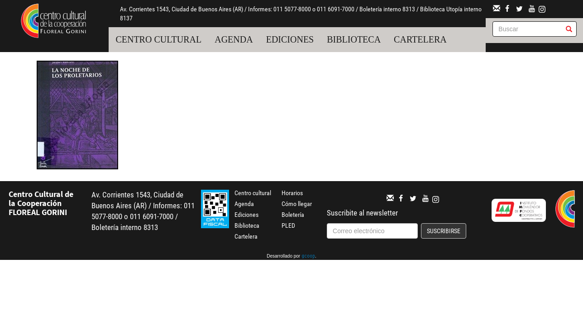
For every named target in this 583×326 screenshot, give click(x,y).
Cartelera (420, 39)
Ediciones (290, 39)
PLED (288, 225)
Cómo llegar (297, 204)
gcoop (308, 256)
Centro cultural (158, 39)
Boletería (293, 214)
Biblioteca (354, 39)
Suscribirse (443, 231)
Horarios (292, 193)
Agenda (234, 39)
